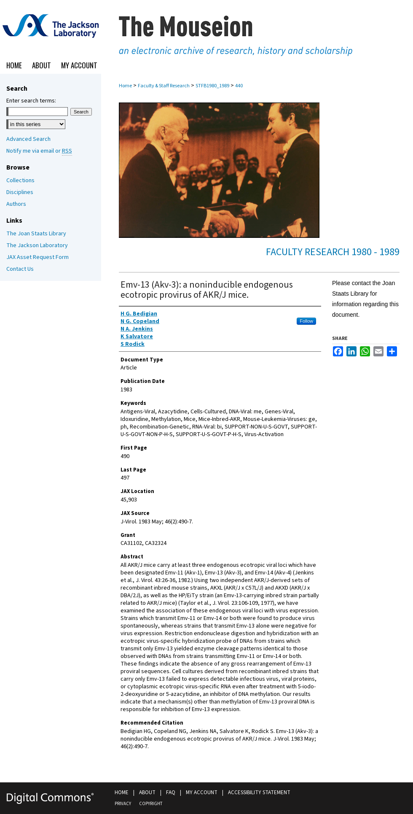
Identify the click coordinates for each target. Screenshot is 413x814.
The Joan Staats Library (36, 233)
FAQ (170, 792)
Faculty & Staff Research (164, 85)
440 (239, 85)
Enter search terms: (31, 101)
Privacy (123, 804)
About (147, 792)
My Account (201, 792)
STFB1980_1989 (212, 85)
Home (125, 85)
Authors (16, 204)
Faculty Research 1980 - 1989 (333, 252)
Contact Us (20, 269)
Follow (306, 320)
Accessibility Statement (259, 792)
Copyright (150, 804)
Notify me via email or (39, 151)
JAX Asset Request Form (37, 257)
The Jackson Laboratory (37, 245)
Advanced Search (28, 139)
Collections (20, 180)
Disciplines (19, 192)
